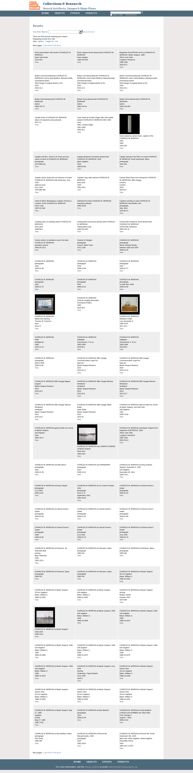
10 (57, 45)
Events (75, 13)
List (56, 41)
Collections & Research (62, 4)
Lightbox (41, 41)
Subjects (91, 13)
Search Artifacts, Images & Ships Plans (69, 8)
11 (60, 45)
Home (45, 13)
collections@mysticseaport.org (122, 767)
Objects (60, 13)
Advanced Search (131, 14)
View (37, 62)
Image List (50, 41)
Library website (92, 767)
